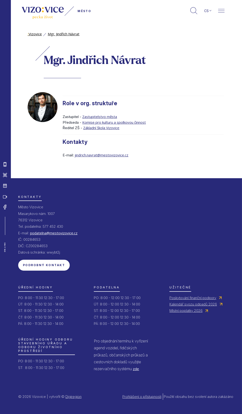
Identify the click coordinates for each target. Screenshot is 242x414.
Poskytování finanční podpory (192, 298)
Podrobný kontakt (44, 265)
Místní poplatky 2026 (186, 310)
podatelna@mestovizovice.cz (54, 233)
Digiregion (73, 396)
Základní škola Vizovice (101, 127)
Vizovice (35, 34)
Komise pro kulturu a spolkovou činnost (114, 122)
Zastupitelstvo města (99, 116)
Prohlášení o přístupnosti (141, 396)
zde (136, 368)
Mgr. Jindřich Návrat (63, 34)
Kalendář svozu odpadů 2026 (193, 304)
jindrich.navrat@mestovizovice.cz (101, 155)
